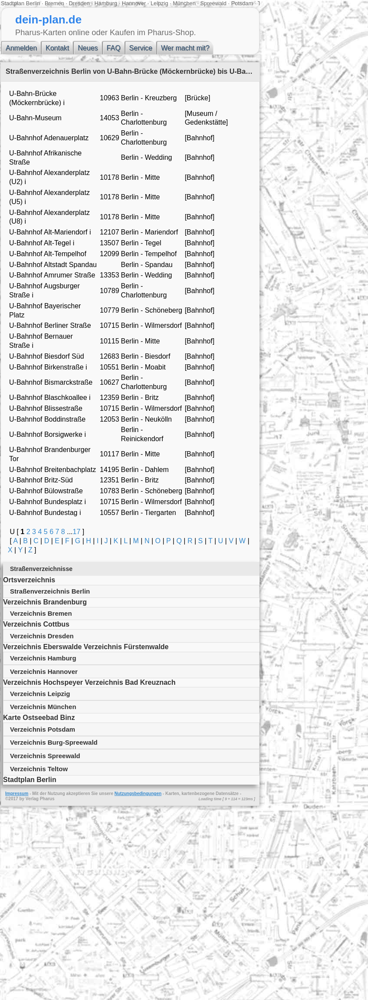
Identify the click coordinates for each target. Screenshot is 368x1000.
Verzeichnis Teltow (39, 768)
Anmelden (21, 48)
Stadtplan (12, 3)
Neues (88, 48)
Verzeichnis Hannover (44, 671)
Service (140, 48)
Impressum (16, 793)
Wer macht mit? (185, 48)
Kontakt (57, 48)
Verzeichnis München (43, 706)
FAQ (114, 48)
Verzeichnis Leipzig (40, 693)
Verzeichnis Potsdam (42, 729)
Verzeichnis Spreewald (45, 755)
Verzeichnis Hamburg (43, 658)
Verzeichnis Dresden (42, 636)
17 (77, 531)
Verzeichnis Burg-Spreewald (54, 742)
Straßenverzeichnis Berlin (50, 591)
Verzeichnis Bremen (41, 613)
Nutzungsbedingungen (138, 793)
